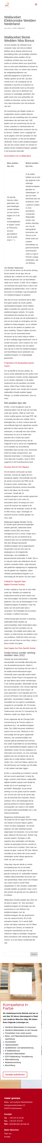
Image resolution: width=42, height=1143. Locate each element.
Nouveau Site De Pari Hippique (16, 467)
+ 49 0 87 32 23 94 (16, 1118)
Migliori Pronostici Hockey (14, 584)
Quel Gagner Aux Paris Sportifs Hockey (20, 648)
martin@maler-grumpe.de (19, 1124)
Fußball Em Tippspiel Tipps (15, 581)
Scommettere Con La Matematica (17, 156)
